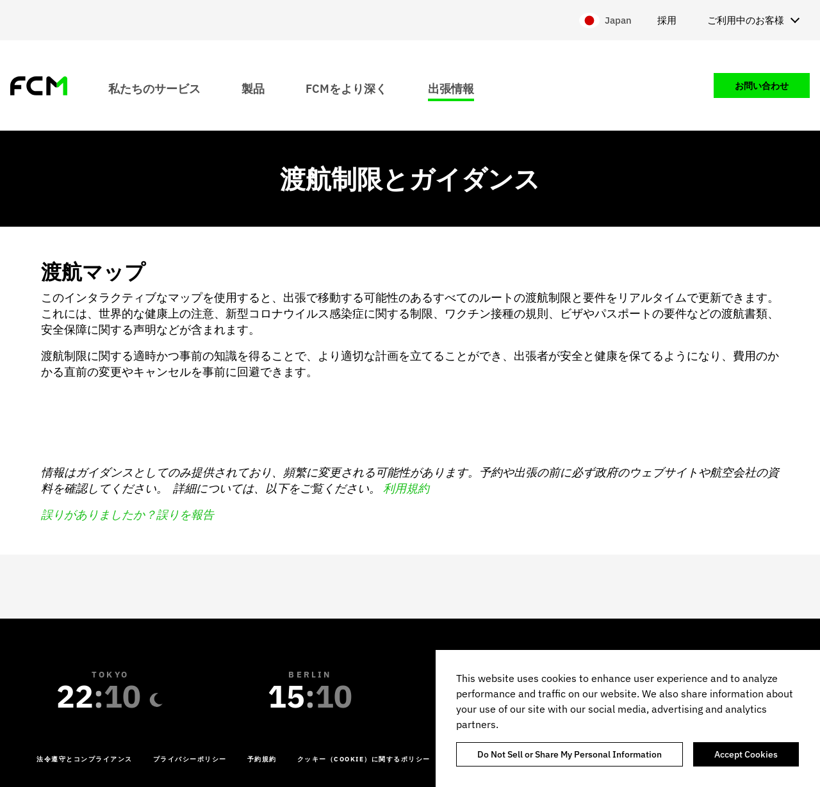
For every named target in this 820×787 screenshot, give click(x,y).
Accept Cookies (746, 754)
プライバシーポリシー (190, 759)
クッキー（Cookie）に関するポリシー (363, 759)
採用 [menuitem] (666, 20)
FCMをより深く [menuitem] (346, 88)
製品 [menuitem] (253, 88)
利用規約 (406, 488)
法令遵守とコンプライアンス (85, 759)
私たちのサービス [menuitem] (154, 88)
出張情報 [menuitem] (451, 88)
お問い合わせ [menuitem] (762, 86)
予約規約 (262, 759)
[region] (628, 718)
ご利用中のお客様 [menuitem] (745, 20)
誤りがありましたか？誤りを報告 (127, 514)
